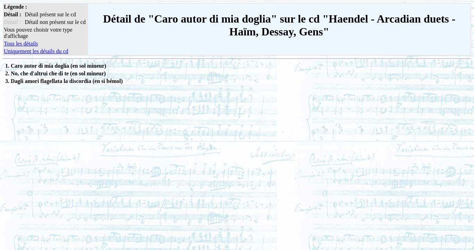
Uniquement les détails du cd (36, 51)
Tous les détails (21, 44)
